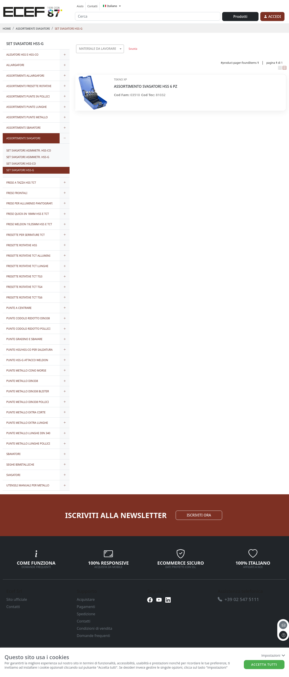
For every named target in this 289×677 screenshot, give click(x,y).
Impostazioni (272, 655)
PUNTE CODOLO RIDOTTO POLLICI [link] (28, 329)
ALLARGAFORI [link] (15, 65)
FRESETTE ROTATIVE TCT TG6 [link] (24, 297)
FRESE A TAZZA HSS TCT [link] (21, 183)
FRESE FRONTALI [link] (16, 193)
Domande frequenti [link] (93, 635)
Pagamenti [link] (86, 606)
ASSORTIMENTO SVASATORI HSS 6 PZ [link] (145, 86)
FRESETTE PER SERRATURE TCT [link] (25, 235)
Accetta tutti (264, 664)
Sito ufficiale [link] (16, 599)
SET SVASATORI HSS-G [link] (68, 29)
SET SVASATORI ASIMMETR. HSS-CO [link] (28, 150)
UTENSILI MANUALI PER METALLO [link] (27, 485)
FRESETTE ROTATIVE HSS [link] (21, 245)
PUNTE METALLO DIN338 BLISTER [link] (27, 391)
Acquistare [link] (86, 599)
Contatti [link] (92, 6)
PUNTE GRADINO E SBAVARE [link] (24, 339)
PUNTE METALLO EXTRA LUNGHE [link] (27, 423)
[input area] (147, 16)
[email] (283, 625)
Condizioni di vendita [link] (94, 628)
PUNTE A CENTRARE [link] (19, 308)
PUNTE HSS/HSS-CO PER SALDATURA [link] (29, 350)
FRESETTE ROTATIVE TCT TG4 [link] (24, 287)
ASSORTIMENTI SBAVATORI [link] (23, 128)
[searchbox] (121, 54)
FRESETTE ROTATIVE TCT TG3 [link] (24, 276)
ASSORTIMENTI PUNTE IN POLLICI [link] (28, 96)
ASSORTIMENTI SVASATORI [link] (33, 29)
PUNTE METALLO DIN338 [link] (22, 381)
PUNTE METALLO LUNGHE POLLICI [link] (28, 443)
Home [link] (7, 29)
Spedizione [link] (86, 613)
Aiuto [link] (80, 6)
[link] (33, 11)
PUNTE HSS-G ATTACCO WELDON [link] (27, 360)
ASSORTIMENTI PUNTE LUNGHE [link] (26, 107)
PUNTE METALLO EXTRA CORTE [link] (26, 412)
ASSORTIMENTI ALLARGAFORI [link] (25, 76)
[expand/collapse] (65, 55)
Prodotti (240, 16)
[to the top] (283, 635)
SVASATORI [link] (13, 475)
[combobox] (100, 49)
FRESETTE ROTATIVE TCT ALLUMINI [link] (28, 256)
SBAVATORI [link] (13, 454)
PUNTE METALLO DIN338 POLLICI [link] (27, 402)
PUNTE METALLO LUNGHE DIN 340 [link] (28, 433)
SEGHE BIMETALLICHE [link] (20, 464)
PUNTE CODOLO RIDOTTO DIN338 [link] (28, 318)
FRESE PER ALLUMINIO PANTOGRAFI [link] (29, 203)
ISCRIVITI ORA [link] (199, 515)
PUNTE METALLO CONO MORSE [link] (26, 370)
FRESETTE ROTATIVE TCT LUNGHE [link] (27, 266)
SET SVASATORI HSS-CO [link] (21, 164)
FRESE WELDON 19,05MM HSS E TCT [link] (29, 224)
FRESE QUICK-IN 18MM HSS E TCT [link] (27, 214)
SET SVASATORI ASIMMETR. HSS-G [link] (27, 157)
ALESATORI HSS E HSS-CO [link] (22, 55)
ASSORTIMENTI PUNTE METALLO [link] (27, 117)
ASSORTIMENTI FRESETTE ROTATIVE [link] (28, 86)
